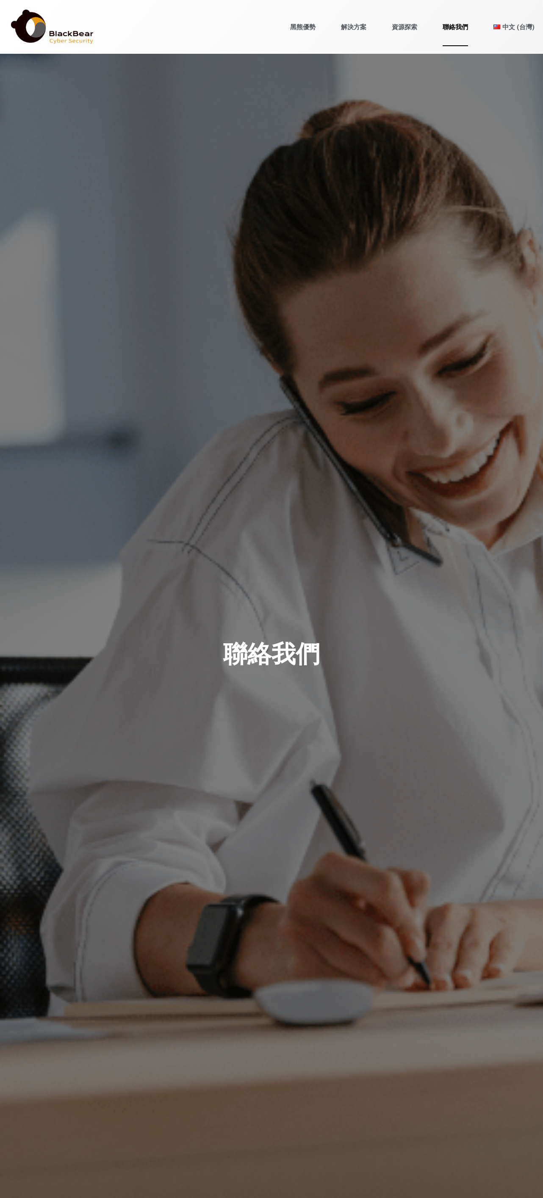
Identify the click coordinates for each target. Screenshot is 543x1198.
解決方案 (353, 27)
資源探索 (404, 27)
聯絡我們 (455, 27)
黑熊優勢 (303, 27)
